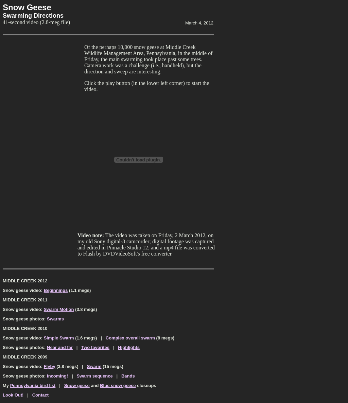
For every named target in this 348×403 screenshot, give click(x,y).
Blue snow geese (118, 385)
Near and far (60, 347)
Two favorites (95, 347)
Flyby (49, 366)
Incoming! (58, 376)
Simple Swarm (59, 337)
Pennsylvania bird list (33, 385)
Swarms (55, 318)
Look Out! (13, 395)
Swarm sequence (94, 376)
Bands (128, 376)
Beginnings (56, 290)
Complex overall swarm (130, 337)
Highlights (129, 347)
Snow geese (77, 385)
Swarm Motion (59, 309)
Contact (40, 395)
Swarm (94, 366)
